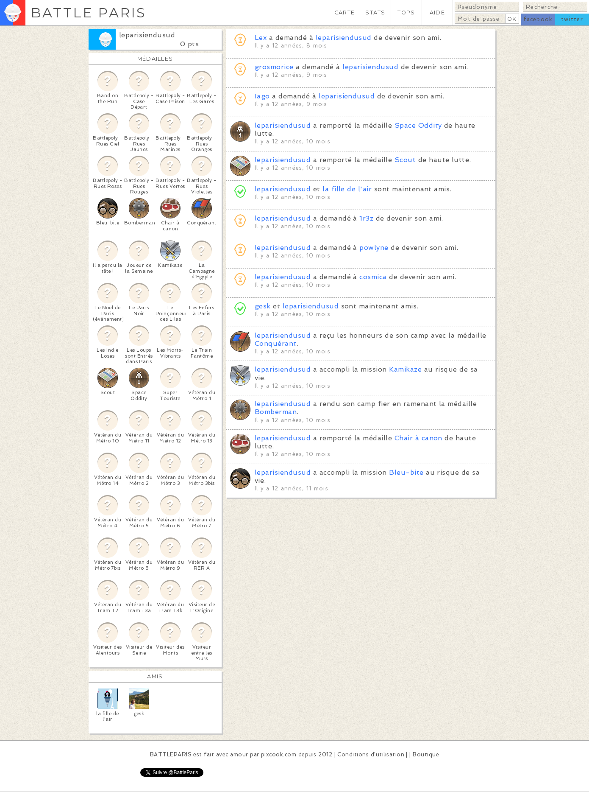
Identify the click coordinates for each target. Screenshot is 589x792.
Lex (261, 38)
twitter (572, 19)
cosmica (372, 277)
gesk (263, 306)
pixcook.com (278, 754)
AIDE (437, 12)
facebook (538, 19)
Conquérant (276, 343)
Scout (405, 160)
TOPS (406, 12)
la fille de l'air (347, 189)
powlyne (373, 247)
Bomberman (276, 412)
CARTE (344, 12)
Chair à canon (418, 438)
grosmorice (274, 67)
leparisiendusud (147, 35)
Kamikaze (405, 369)
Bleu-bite (406, 472)
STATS (375, 12)
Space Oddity (418, 125)
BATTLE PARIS (88, 12)
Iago (262, 96)
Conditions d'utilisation (370, 754)
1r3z (366, 218)
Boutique (426, 754)
